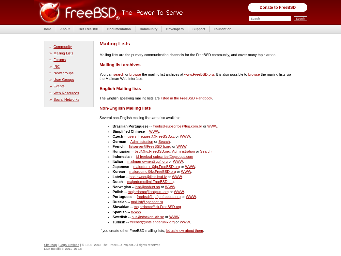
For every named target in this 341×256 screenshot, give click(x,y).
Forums (60, 60)
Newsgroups (63, 73)
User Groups (64, 80)
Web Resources (66, 93)
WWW (212, 126)
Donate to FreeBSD (278, 7)
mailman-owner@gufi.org (147, 161)
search (119, 74)
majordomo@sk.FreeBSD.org (157, 207)
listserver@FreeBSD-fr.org (150, 146)
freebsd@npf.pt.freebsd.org (158, 197)
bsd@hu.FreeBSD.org (152, 151)
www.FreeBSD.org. (199, 74)
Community (149, 29)
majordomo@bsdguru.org (148, 192)
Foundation (222, 29)
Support (199, 29)
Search (164, 141)
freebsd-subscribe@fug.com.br (177, 126)
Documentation (119, 29)
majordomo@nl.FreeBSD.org (150, 182)
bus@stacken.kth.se (148, 217)
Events (59, 86)
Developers (175, 29)
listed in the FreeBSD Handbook (186, 98)
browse (135, 74)
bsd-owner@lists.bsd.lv (148, 177)
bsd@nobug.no (147, 187)
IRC (57, 66)
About (65, 29)
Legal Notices (69, 245)
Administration (142, 141)
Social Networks (66, 99)
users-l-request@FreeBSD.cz (151, 136)
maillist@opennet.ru (147, 202)
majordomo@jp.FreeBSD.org (156, 167)
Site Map (50, 245)
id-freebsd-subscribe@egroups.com (164, 156)
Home (47, 29)
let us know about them (184, 231)
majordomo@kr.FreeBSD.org (153, 171)
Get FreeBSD (88, 29)
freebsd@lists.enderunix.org (152, 222)
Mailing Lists (63, 53)
